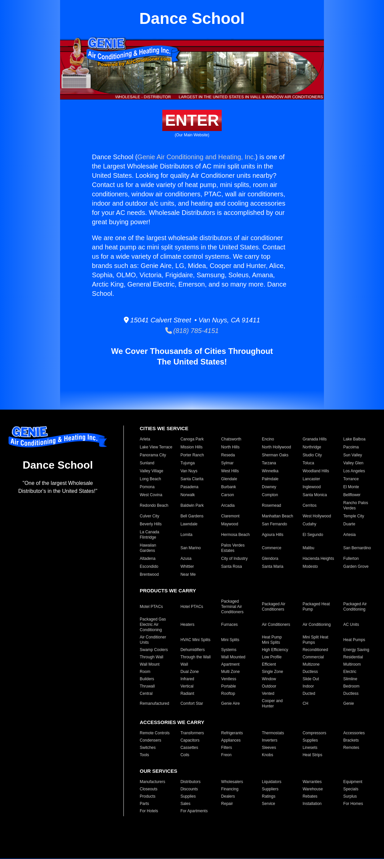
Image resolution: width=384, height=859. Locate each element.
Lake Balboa (354, 439)
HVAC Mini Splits (195, 639)
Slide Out (311, 679)
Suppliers (270, 789)
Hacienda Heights (318, 558)
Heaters (187, 624)
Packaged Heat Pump (316, 607)
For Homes (353, 803)
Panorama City (153, 455)
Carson (227, 495)
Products (147, 796)
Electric (349, 671)
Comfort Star (192, 703)
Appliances (231, 740)
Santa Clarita (192, 479)
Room (145, 671)
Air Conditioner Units (153, 640)
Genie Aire (230, 703)
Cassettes (189, 747)
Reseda (228, 455)
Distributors (191, 781)
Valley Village (151, 471)
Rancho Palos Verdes (355, 505)
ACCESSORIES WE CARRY (172, 722)
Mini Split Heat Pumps (315, 640)
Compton (270, 495)
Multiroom (352, 664)
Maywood (229, 524)
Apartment (230, 664)
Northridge (312, 447)
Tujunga (188, 463)
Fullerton (351, 558)
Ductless (310, 671)
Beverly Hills (151, 524)
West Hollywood (317, 516)
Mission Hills (192, 447)
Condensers (150, 740)
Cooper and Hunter (272, 703)
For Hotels (149, 811)
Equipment (352, 781)
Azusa (186, 558)
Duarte (349, 524)
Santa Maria (272, 566)
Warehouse (313, 789)
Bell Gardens (192, 516)
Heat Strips (312, 755)
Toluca (308, 463)
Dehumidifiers (193, 649)
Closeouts (148, 789)
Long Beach (150, 479)
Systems (228, 649)
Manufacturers (152, 781)
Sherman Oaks (275, 455)
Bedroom (351, 686)
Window (269, 679)
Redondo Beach (154, 505)
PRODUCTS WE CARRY (168, 590)
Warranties (312, 781)
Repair (227, 803)
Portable (228, 686)
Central (146, 693)
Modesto (310, 566)
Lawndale (189, 524)
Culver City (149, 516)
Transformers (192, 733)
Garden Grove (355, 566)
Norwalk (188, 495)
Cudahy (309, 524)
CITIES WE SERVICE (164, 428)
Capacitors (190, 740)
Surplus (350, 796)
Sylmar (227, 463)
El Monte (351, 487)
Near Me (188, 574)
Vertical (187, 686)
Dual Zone (190, 671)
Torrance (351, 479)
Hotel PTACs (192, 606)
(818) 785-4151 (192, 330)
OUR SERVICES (158, 771)
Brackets (351, 740)
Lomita (186, 534)
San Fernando (274, 524)
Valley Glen (353, 463)
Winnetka (270, 471)
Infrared (187, 679)
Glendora (270, 558)
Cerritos (310, 505)
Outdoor (269, 686)
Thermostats (273, 733)
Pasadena (189, 487)
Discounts (189, 789)
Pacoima (351, 447)
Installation (312, 803)
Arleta (145, 439)
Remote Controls (155, 733)
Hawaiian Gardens (148, 548)
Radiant (187, 693)
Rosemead (271, 505)
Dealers (228, 796)
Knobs (267, 755)
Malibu (308, 548)
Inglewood (312, 487)
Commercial (313, 657)
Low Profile (271, 657)
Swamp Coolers (154, 649)
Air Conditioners (276, 624)
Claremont (230, 516)
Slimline (350, 679)
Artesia (349, 534)
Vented (268, 693)
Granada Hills (315, 439)
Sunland (147, 463)
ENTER (192, 120)
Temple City (353, 516)
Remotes (351, 747)
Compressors (314, 733)
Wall (184, 664)
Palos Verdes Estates (233, 548)
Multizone (311, 664)
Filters (226, 747)
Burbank (228, 487)
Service (268, 803)
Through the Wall (196, 657)
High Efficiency (275, 649)
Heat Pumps (354, 639)
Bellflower (351, 495)
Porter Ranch (192, 455)
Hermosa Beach (235, 534)
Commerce (271, 548)
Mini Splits (230, 639)
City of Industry (234, 558)
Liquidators (271, 781)
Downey (269, 487)
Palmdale (270, 479)
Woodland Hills (316, 471)
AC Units (351, 624)
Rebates (310, 796)
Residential (353, 657)
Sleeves (269, 747)
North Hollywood (276, 447)
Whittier (187, 566)
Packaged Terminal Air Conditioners (232, 606)
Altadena (147, 558)
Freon (226, 755)
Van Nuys (189, 471)
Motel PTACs (151, 606)
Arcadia (228, 505)
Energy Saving (356, 649)
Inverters (269, 740)
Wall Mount (150, 664)
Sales (186, 803)
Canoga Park (192, 439)
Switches (148, 747)
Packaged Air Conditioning (355, 607)
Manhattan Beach (277, 516)
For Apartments (194, 811)
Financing (229, 789)
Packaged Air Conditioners (273, 607)
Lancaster (311, 479)
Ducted (309, 693)
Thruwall (147, 686)
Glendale (229, 479)
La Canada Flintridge (149, 535)
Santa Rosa (231, 566)
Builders (147, 679)
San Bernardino (357, 548)
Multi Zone (230, 671)
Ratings (268, 796)
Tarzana (269, 463)
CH (305, 703)
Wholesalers (232, 781)
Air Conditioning (317, 624)
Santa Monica (315, 495)
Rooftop (228, 693)
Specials (350, 789)
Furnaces (229, 624)
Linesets (310, 747)
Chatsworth (231, 439)
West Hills (230, 471)
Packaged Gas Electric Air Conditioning (153, 624)
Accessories (354, 733)
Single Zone (272, 671)
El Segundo (313, 534)
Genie (348, 703)
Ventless (228, 679)
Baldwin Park (192, 505)
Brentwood (149, 574)
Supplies (310, 740)
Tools (144, 755)
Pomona (147, 487)
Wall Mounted (233, 657)
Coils (185, 755)
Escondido (149, 566)
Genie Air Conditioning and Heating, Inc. (196, 157)
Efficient (269, 664)
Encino (268, 439)
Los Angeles (354, 471)
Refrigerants (232, 733)
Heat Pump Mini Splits (272, 640)
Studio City (312, 455)
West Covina (151, 495)
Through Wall (151, 657)
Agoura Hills (272, 534)
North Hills (230, 447)
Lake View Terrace (156, 447)
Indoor (308, 686)
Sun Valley (352, 455)
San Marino (191, 548)
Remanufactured (154, 703)
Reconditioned (315, 649)
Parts (144, 803)
